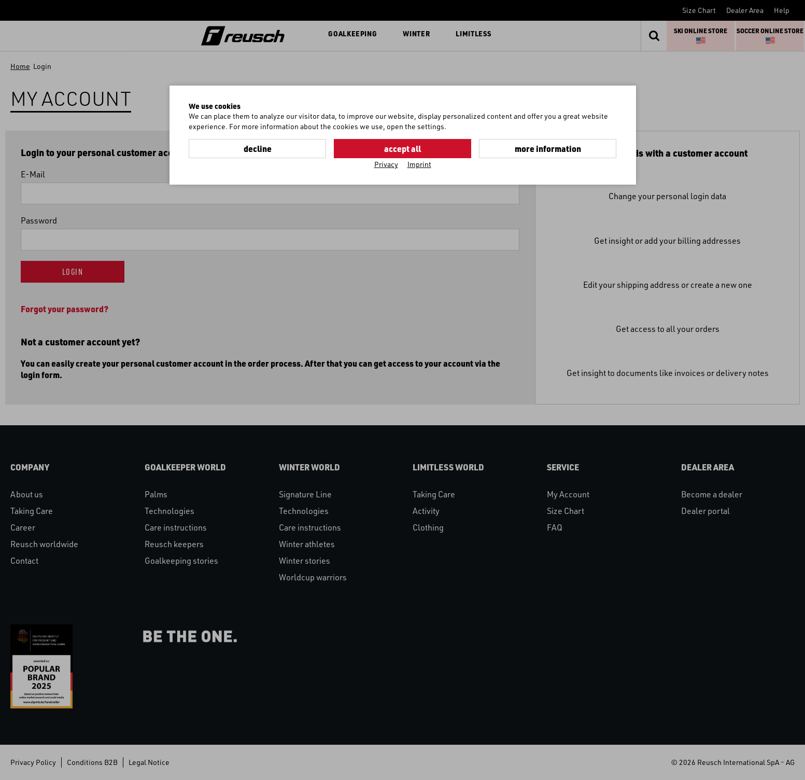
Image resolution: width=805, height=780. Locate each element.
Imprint (419, 164)
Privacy (386, 164)
